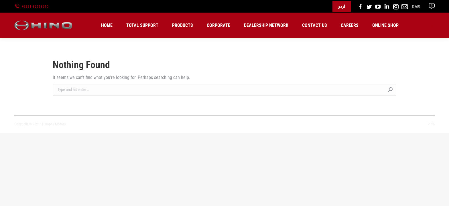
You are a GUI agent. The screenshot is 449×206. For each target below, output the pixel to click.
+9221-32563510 (35, 6)
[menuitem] (106, 25)
